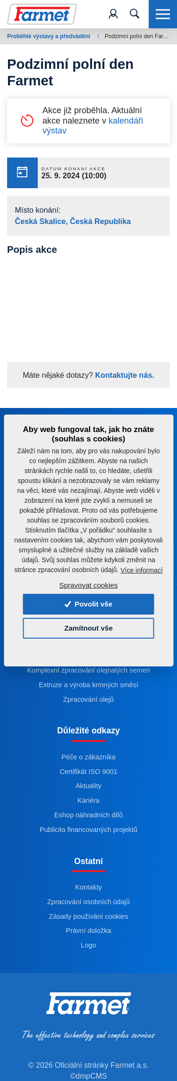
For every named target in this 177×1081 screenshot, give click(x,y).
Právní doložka (88, 931)
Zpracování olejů (88, 699)
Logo (88, 945)
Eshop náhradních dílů (88, 815)
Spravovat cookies (88, 585)
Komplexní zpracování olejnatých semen (88, 670)
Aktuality (88, 786)
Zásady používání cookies (88, 916)
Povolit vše (88, 604)
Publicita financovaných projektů (88, 829)
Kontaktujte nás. (123, 375)
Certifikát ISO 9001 (88, 771)
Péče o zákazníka (88, 757)
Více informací (141, 570)
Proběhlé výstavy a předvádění (49, 36)
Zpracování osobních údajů (88, 902)
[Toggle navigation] (134, 14)
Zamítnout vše (88, 628)
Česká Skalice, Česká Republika (73, 221)
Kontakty (88, 887)
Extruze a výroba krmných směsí (88, 685)
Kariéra (88, 801)
